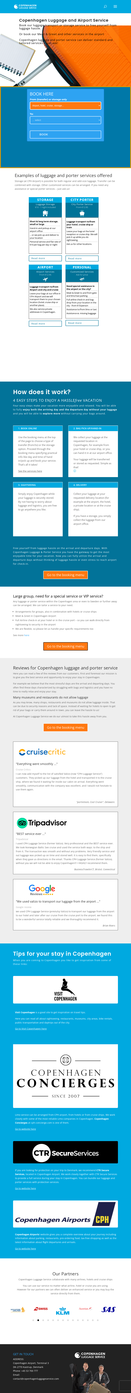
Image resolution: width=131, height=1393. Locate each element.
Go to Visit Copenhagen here (31, 1028)
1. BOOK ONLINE (27, 428)
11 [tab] (83, 1320)
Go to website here (25, 1129)
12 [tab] (88, 1320)
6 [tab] (58, 1320)
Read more (38, 258)
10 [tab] (78, 1320)
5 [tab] (53, 1320)
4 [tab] (48, 1320)
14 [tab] (98, 1320)
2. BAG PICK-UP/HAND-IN (87, 428)
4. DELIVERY (80, 484)
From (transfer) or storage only (48, 99)
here (26, 635)
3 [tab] (43, 1320)
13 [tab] (93, 1320)
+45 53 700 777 (29, 1370)
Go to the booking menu (65, 575)
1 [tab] (33, 1320)
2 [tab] (38, 1320)
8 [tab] (68, 1320)
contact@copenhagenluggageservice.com (36, 1378)
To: (31, 114)
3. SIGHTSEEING (27, 484)
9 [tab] (73, 1320)
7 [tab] (63, 1320)
